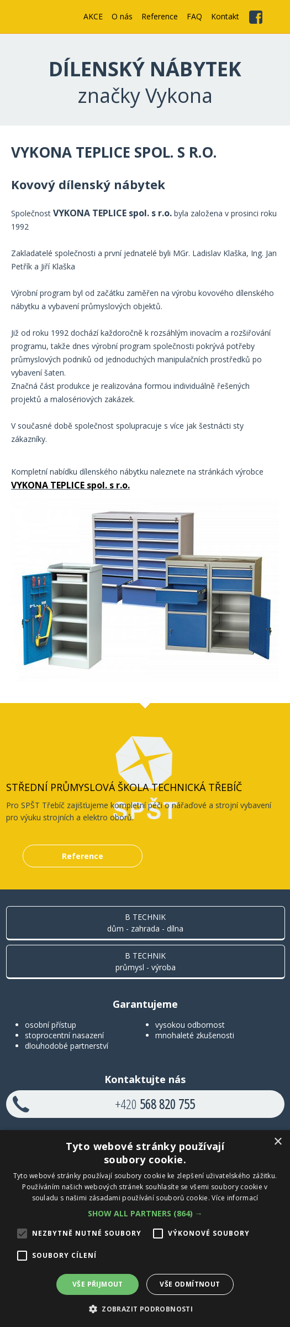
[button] (145, 1213)
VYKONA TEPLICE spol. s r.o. (70, 485)
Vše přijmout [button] (97, 1284)
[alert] (145, 1228)
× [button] (277, 1142)
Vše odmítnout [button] (190, 1284)
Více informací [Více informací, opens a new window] (235, 1198)
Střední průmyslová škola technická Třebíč (124, 787)
